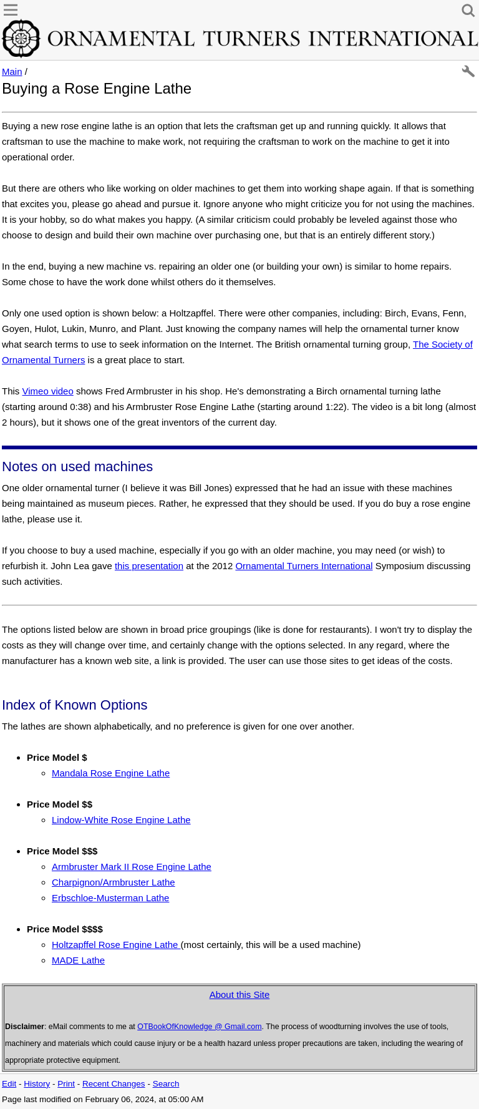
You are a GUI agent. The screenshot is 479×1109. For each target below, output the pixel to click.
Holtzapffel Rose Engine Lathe (116, 944)
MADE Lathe (78, 960)
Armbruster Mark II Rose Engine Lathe (131, 866)
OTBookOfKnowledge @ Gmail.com (199, 1026)
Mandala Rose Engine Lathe (111, 773)
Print (66, 1083)
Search (166, 1083)
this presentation (149, 565)
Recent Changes (113, 1083)
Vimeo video (48, 391)
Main (12, 71)
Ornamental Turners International (303, 565)
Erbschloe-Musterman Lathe (110, 897)
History (37, 1083)
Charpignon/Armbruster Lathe (113, 882)
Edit (9, 1083)
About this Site (240, 994)
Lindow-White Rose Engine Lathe (121, 819)
